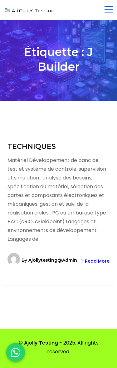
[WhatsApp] (15, 352)
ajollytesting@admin (52, 260)
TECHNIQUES (31, 146)
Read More (94, 261)
